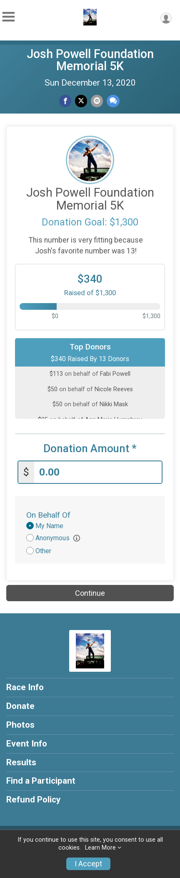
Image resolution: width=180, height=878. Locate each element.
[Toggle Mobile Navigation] (8, 16)
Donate (20, 706)
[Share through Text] (113, 101)
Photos (20, 725)
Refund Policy (33, 800)
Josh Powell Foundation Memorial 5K (90, 60)
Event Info (26, 744)
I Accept (88, 864)
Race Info (25, 687)
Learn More (100, 847)
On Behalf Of (48, 515)
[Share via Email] (97, 101)
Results (21, 762)
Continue (90, 593)
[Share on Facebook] (65, 101)
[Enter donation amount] (98, 472)
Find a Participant (40, 781)
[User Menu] (166, 18)
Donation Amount (90, 449)
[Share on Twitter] (81, 101)
